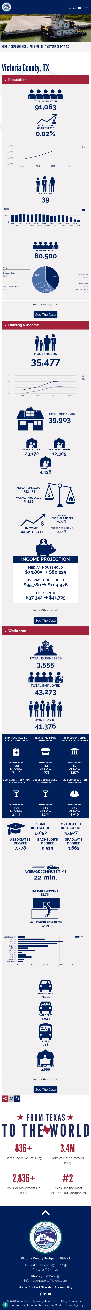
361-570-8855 (50, 1276)
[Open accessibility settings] (5, 1305)
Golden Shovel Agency (69, 1305)
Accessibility (63, 1287)
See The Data (45, 315)
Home (23, 1287)
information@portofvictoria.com (45, 1280)
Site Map (47, 1287)
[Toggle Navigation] (86, 8)
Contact (34, 1287)
